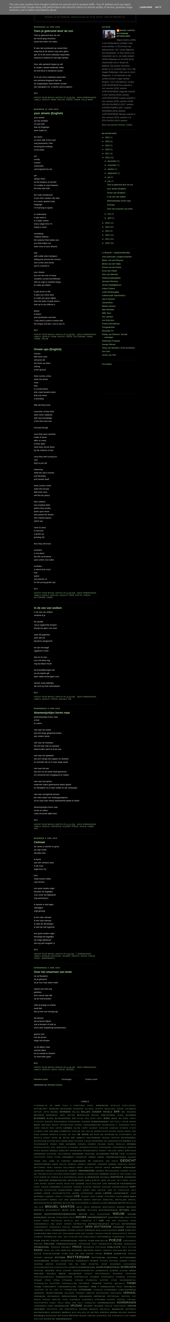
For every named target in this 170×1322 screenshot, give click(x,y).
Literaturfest (107, 302)
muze (72, 1210)
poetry (61, 337)
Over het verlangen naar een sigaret (73, 1233)
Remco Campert (103, 1250)
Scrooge (39, 1270)
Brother (46, 1125)
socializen (75, 1274)
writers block (78, 1316)
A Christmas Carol (82, 1105)
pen (80, 1237)
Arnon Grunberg (126, 1109)
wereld (66, 1312)
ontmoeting (79, 1224)
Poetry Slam (86, 1241)
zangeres (101, 1316)
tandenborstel (127, 1280)
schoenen (115, 1264)
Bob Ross (90, 1118)
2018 (107, 149)
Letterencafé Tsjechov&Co (114, 295)
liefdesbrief (121, 1193)
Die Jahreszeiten (113, 1141)
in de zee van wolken (48, 607)
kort (133, 1187)
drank (111, 1144)
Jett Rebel (123, 1180)
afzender (78, 1109)
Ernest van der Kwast (111, 267)
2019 (107, 145)
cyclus (76, 1131)
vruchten (52, 1309)
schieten (94, 1264)
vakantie (39, 1293)
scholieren (130, 1264)
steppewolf (107, 1277)
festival (90, 1154)
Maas (133, 1196)
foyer (57, 1157)
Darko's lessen (58, 1134)
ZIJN (126, 1316)
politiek (49, 1244)
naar (133, 1210)
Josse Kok (69, 1184)
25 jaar (55, 1105)
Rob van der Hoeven (81, 1254)
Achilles (115, 1105)
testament (84, 1283)
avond (54, 1112)
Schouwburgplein (44, 1267)
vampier (90, 1293)
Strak (56, 1280)
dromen (131, 1144)
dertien (115, 1138)
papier (108, 1233)
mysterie (92, 1210)
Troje (119, 1287)
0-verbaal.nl (41, 1105)
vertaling (99, 1296)
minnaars (96, 1207)
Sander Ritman (109, 344)
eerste (132, 1147)
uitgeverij (110, 1290)
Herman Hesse (128, 1171)
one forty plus (108, 320)
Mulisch (131, 1207)
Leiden (38, 1193)
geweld (82, 1164)
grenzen (102, 1164)
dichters (97, 1141)
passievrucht (119, 1233)
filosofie (131, 1154)
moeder (121, 1207)
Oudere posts (91, 1079)
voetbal (131, 1299)
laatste (101, 1190)
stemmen (94, 1277)
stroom (79, 1280)
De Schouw (107, 1134)
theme (37, 339)
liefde (107, 1193)
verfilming (116, 1293)
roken (98, 1254)
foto (50, 1157)
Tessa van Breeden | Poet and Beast (118, 348)
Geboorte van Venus (105, 1161)
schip (104, 1264)
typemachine (70, 1290)
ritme (65, 1254)
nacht (38, 1214)
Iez (48, 1177)
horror (104, 1174)
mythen (124, 1210)
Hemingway (129, 1167)
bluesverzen (63, 1118)
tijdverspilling (67, 1287)
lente (54, 1069)
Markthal (108, 1200)
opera (47, 1230)
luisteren (109, 1196)
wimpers (104, 1312)
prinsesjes (130, 1244)
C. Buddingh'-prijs (126, 1125)
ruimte (94, 1261)
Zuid (41, 1319)
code (45, 1131)
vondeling (90, 1303)
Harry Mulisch (85, 1167)
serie (59, 1270)
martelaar (121, 1200)
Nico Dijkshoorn (100, 1214)
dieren (127, 1141)
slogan (123, 1270)
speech (88, 1274)
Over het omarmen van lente (53, 971)
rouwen (55, 1261)
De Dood (83, 1134)
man (67, 1200)
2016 (107, 157)
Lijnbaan (49, 1196)
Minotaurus (109, 1207)
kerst (37, 1187)
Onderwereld (41, 1224)
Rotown (60, 1257)
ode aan (111, 1221)
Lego (133, 1190)
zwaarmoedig (48, 958)
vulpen (83, 1309)
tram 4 (94, 1287)
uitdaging (85, 1290)
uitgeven (98, 1290)
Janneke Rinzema (110, 281)
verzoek (125, 1296)
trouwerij (129, 1287)
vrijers (88, 1306)
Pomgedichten (108, 327)
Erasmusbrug (90, 1151)
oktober (111, 169)
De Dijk (72, 1134)
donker (82, 1144)
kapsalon (113, 1184)
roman (108, 1253)
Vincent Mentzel (51, 1299)
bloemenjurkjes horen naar (52, 712)
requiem (117, 1250)
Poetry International (111, 323)
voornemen (40, 1306)
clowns (38, 1131)
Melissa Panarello (81, 1203)
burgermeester (92, 1125)
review (38, 1254)
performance (104, 1237)
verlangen (85, 1296)
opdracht (78, 1227)
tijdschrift (49, 1287)
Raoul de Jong (52, 1250)
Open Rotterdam (98, 1226)
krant (77, 1190)
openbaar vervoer (124, 1227)
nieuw (119, 1213)
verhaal (129, 1292)
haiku (50, 1167)
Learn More (146, 7)
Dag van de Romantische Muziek (98, 1131)
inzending (130, 1177)
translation (107, 1287)
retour (132, 1250)
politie (38, 1244)
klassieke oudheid (72, 1187)
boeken (49, 1122)
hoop (74, 1174)
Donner (92, 1144)
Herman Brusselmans (107, 1171)
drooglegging (42, 1147)
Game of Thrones (60, 1161)
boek (107, 1118)
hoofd (84, 956)
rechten (88, 1250)
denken (106, 1138)
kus (93, 1190)
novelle (68, 1221)
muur (65, 1210)
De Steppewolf (123, 1134)
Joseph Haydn (55, 1184)
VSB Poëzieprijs (68, 1309)
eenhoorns (105, 1147)
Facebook (78, 1154)
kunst (86, 1190)
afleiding (56, 956)
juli (109, 177)
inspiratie (56, 826)
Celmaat (39, 842)
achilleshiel (129, 1105)
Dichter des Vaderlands (60, 1141)
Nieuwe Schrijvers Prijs (61, 1217)
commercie (65, 1131)
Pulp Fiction (129, 1247)
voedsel (121, 1299)
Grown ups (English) (48, 349)
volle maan (87, 100)
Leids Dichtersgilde (110, 292)
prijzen (117, 1244)
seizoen (70, 1069)
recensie (76, 1250)
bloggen (39, 1118)
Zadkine (91, 1316)
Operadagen (59, 1230)
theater (97, 1283)
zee (69, 699)
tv (61, 1290)
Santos (49, 1264)
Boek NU (117, 1118)
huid (36, 1177)
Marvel (132, 1200)
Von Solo (106, 351)
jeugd (133, 1180)
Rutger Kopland (109, 1261)
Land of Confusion (118, 1190)
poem (53, 337)
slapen (114, 1270)
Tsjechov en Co (43, 1290)
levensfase (87, 1193)
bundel (78, 1125)
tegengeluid (41, 1283)
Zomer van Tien (109, 355)
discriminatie (41, 1144)
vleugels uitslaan (93, 1299)
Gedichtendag (42, 1164)
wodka (114, 1312)
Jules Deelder (93, 1184)
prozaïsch (88, 1247)
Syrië (114, 1280)
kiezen (44, 1187)
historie (57, 1174)
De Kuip (94, 1134)
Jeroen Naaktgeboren (111, 285)
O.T (95, 1221)
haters (98, 1167)
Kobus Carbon (108, 288)
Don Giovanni (67, 1144)
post (94, 1244)
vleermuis (74, 1299)
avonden (65, 1112)
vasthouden (102, 1293)
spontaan (131, 1274)
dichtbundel (128, 1138)
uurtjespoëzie (127, 1290)
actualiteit (41, 1109)
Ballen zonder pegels (96, 1112)
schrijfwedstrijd (108, 1267)
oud (98, 1230)
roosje (48, 1257)
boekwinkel (74, 1122)
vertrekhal (113, 1296)
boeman (86, 1122)
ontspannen (129, 1224)
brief (37, 1125)
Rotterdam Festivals (111, 341)
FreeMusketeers (116, 1157)
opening (39, 1230)
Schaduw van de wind (71, 1264)
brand (132, 1122)
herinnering (86, 1171)
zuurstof (49, 1319)
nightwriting (116, 1217)
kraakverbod (65, 1190)
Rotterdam (79, 337)
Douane (102, 1144)
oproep (80, 1230)
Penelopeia (90, 1237)
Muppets (39, 1210)
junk (104, 1184)
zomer (90, 826)
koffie (97, 1187)
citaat (132, 1128)
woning (132, 1312)
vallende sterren (75, 1293)
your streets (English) (48, 113)
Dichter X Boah (82, 1141)
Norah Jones (41, 1221)
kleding (66, 826)
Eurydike (51, 1154)
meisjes (66, 1203)
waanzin (93, 1309)
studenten (91, 1280)
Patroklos (50, 1237)
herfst (73, 1171)
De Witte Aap (67, 1138)
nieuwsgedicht (97, 1217)
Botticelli (115, 1122)
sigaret (67, 1270)
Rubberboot (82, 1261)
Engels (45, 595)
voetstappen (41, 1303)
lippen (58, 1196)
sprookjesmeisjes (44, 1277)
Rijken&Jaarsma (51, 1254)
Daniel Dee (130, 1131)
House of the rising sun (122, 1174)
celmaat (66, 956)
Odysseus (123, 1221)
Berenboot (52, 1115)
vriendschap (61, 1306)
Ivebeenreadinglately (111, 278)
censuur (103, 1128)
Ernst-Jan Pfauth (109, 271)
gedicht (46, 100)
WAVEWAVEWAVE (42, 1312)
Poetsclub (101, 1241)
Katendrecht (128, 1184)
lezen (98, 1193)
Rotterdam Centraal (105, 1257)
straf (48, 1280)
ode (101, 1220)
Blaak (121, 1115)
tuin (56, 1290)
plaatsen (131, 1237)
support (104, 1280)
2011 (107, 239)
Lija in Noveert (108, 299)
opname (71, 1230)
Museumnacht (53, 1210)
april (110, 218)
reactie (66, 1250)
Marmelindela (108, 309)
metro (122, 1203)
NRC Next (106, 313)
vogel (37, 958)
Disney (54, 1144)
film (122, 1154)
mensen (112, 1203)
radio (38, 1250)
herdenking (61, 1171)
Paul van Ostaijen (68, 1237)
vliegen (111, 1299)
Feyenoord (103, 1154)
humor (43, 1177)
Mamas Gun (56, 1200)
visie (65, 1299)
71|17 (65, 1105)
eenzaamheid (119, 1147)
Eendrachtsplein (89, 1147)
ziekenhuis (118, 1316)
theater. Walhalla (114, 1283)
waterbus (130, 1309)
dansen (44, 1134)
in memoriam (91, 1177)
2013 (107, 231)
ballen (76, 1112)
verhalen (39, 1296)
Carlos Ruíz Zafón (51, 1128)
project (66, 1247)
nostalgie (56, 1221)
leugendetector (61, 1193)
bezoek (95, 1115)
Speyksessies (102, 1274)
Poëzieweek (129, 1241)
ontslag (115, 1224)
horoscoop (92, 1174)
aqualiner (110, 1109)
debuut (81, 1138)
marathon (76, 1200)
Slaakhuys (102, 1270)
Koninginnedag (120, 1187)
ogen (133, 1221)
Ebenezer (62, 1147)
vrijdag (76, 1305)
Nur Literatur (107, 317)
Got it (158, 7)
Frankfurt (81, 1157)
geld (55, 1164)
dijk (134, 1141)
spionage (118, 1274)
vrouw (44, 339)
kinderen (54, 1187)
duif (53, 1147)
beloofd (39, 1115)
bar (117, 1111)
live (77, 1196)
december (112, 161)
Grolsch (122, 1164)
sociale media (56, 1274)
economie (73, 1147)
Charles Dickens (119, 1128)
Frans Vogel (97, 1157)
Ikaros (54, 1177)
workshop (51, 1316)
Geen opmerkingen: (87, 97)
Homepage (66, 1079)
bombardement (100, 1122)
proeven (55, 1247)
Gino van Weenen (110, 274)
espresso (40, 1154)
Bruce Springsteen (62, 1125)
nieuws (81, 1217)
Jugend (80, 1184)
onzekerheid (41, 1227)
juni (109, 181)
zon (36, 829)
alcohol (89, 1109)
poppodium (84, 1244)
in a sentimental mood (71, 1177)
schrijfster (61, 1267)
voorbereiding (106, 1303)
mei (109, 214)
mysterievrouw (108, 1210)
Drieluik (120, 1144)
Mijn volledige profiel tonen (117, 125)
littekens (67, 1196)
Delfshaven (94, 1138)
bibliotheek (108, 1115)
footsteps (40, 1157)
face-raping (64, 1154)
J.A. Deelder (41, 1180)
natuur (61, 100)
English (54, 595)
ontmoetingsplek (98, 1224)
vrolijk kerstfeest (115, 1306)
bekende (131, 1112)
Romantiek (120, 1254)
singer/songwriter (83, 1270)
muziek (81, 1210)
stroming (67, 1280)
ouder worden (109, 1230)
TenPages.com (69, 1283)
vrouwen (39, 1309)
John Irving (40, 1184)
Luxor (119, 1196)
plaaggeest (118, 1237)
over (121, 1230)
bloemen (131, 1115)
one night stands (61, 1224)
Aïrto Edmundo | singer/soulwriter (117, 257)
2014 (107, 227)
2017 (107, 153)
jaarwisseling (58, 1180)
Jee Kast (111, 1180)
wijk (74, 1312)
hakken (58, 1167)
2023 (107, 137)
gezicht (92, 1164)
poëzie (69, 100)
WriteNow (63, 1316)
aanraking (102, 1105)
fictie (114, 1154)
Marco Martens (92, 1200)
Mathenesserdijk (43, 1203)
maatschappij (41, 1200)
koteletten (50, 1190)
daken (120, 1131)
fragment (68, 1157)
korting (38, 1190)
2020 (107, 141)
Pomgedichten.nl (66, 1244)
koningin (106, 1187)
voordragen (126, 1302)
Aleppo (99, 1109)
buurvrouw (108, 1125)
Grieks (112, 1164)
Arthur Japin (41, 1112)
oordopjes (55, 1227)
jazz (103, 1180)
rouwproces (68, 1261)
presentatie (105, 1244)
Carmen (67, 1128)
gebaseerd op (82, 1161)
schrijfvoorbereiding (82, 1267)
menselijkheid (100, 1203)
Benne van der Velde (111, 264)
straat (38, 1280)
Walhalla (105, 1309)
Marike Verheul (109, 306)
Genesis (72, 1164)
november (112, 165)
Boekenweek (60, 1122)
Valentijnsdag (54, 1293)
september (113, 173)
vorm (50, 1306)
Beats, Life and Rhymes (112, 260)
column (53, 1131)
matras (57, 1203)
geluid (63, 1164)
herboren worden (44, 1171)
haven (107, 1167)
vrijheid (98, 1306)
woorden (39, 1316)
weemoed (56, 1312)
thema (77, 100)
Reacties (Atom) (55, 1085)
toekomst (83, 1287)
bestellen (83, 1115)
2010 (107, 243)
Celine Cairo (80, 1128)
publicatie (114, 1247)
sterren (120, 1277)
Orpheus (90, 1230)
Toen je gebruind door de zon (53, 31)
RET (125, 1250)
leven (75, 1193)
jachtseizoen (76, 1180)
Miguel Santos (127, 30)
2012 (107, 235)
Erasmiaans (76, 1151)
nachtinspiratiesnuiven (60, 1214)
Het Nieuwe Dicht (43, 1174)
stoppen (131, 1277)
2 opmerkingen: (84, 954)
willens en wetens (88, 1312)
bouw (125, 1122)
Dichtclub (40, 1141)
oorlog (66, 1227)
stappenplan (81, 1277)
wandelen (118, 1309)
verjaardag (53, 1296)
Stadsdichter (64, 1277)
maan (53, 100)
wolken (63, 699)
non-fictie (130, 1217)
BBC (123, 1112)
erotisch (130, 1151)
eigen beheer (41, 1151)
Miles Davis (83, 1207)
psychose (100, 1247)
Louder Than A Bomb (92, 1196)
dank (36, 1134)
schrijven (128, 1267)
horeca (81, 1174)
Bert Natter (67, 1115)
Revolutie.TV (108, 331)
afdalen (46, 956)
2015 (107, 223)
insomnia (105, 1177)
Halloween (69, 1167)
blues (50, 1118)
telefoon (54, 1283)
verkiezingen (69, 1296)
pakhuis (99, 1233)
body (99, 1118)
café (37, 1128)
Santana (38, 1264)
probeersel (42, 1247)
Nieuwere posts (41, 1079)
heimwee (117, 1167)
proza (77, 1247)
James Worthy (92, 1180)
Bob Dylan (78, 1118)
